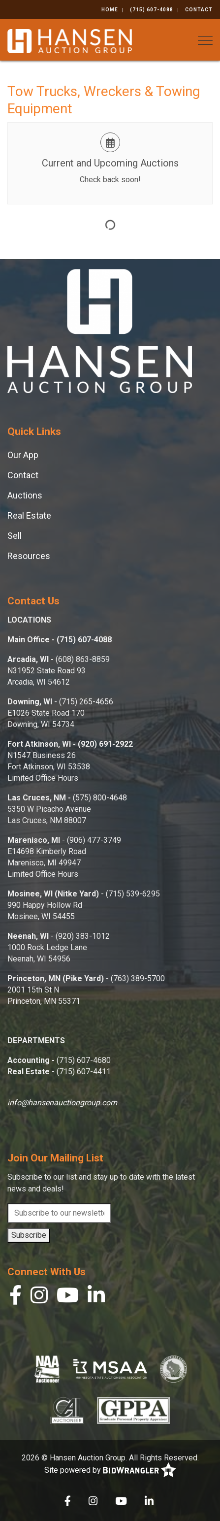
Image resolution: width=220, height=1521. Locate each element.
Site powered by (110, 1470)
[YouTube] (68, 1298)
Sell (14, 535)
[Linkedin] (96, 1298)
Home (109, 9)
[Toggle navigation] (205, 40)
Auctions (24, 495)
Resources (28, 556)
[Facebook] (15, 1298)
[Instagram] (39, 1298)
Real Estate (29, 515)
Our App (22, 455)
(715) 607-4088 (151, 9)
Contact (199, 9)
